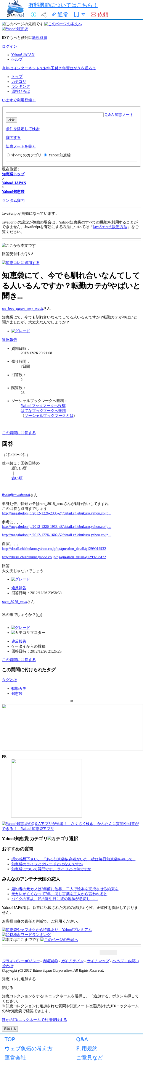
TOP (10, 1039)
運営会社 (15, 1057)
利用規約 (87, 1048)
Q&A (82, 1039)
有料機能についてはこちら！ (63, 4)
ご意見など (89, 1057)
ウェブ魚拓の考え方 (29, 1048)
